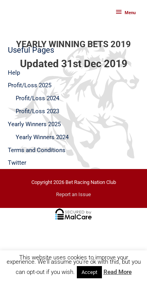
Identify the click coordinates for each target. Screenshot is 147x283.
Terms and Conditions (36, 150)
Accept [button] (89, 272)
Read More (117, 272)
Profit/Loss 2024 (37, 98)
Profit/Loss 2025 (29, 85)
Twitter (17, 162)
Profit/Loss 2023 (37, 111)
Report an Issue (73, 194)
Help (14, 72)
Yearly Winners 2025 (34, 124)
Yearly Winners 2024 (42, 137)
